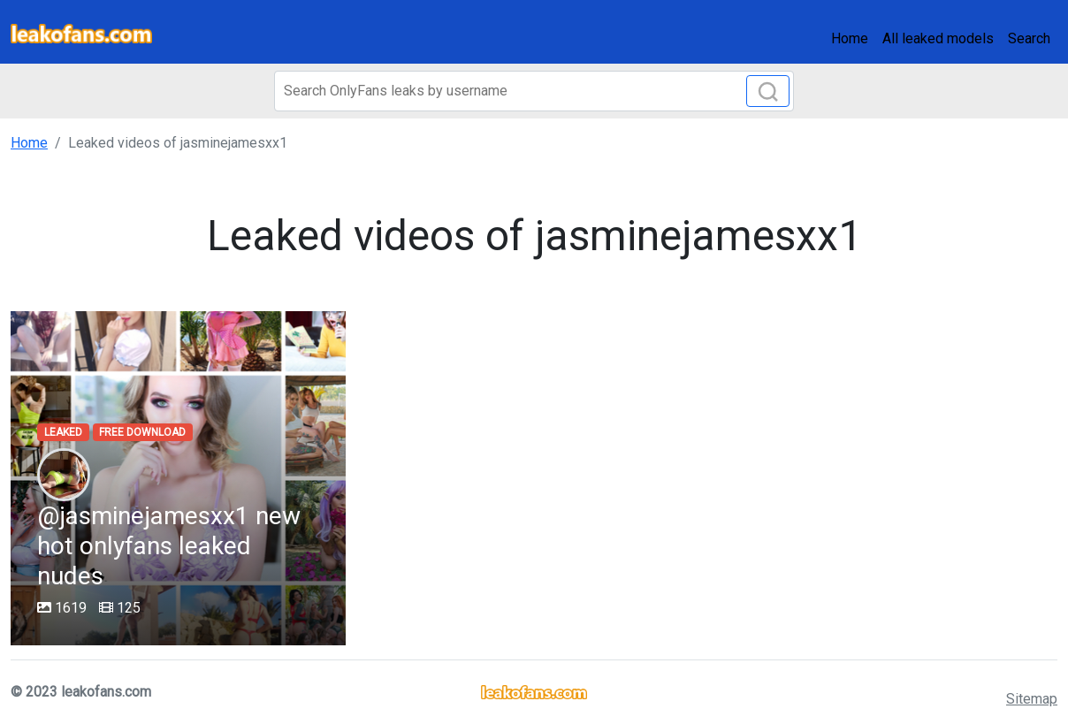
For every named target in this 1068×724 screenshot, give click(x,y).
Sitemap (1031, 698)
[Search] (534, 91)
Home (849, 38)
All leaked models (938, 38)
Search (1029, 38)
